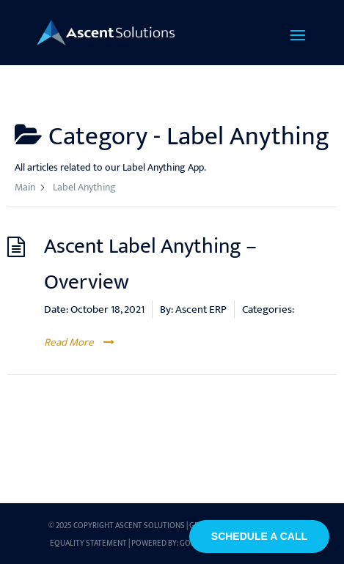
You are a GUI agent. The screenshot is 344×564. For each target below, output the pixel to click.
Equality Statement (88, 543)
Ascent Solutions (150, 526)
